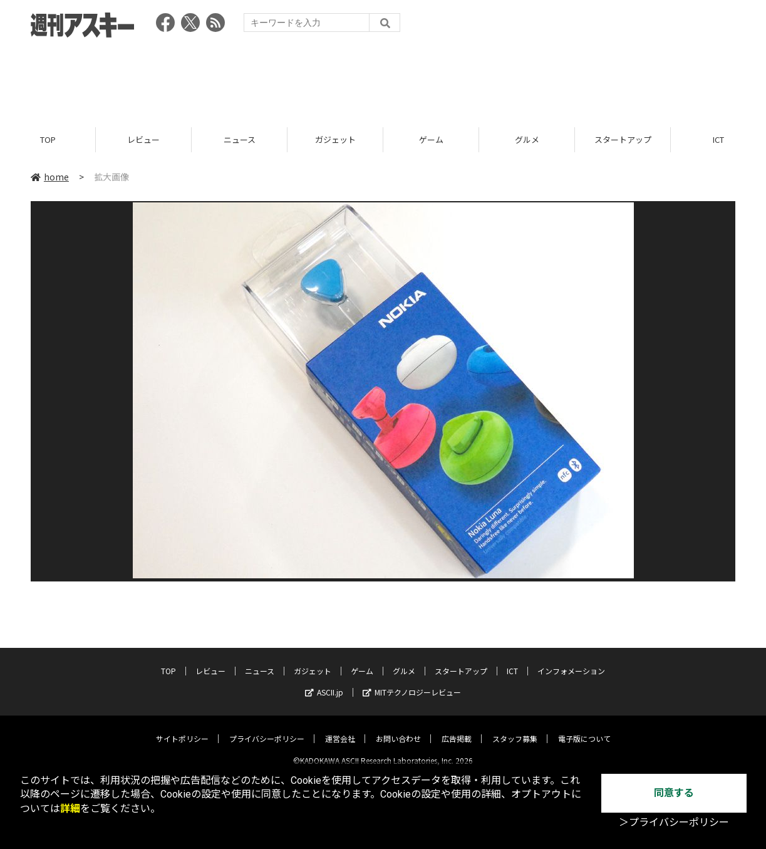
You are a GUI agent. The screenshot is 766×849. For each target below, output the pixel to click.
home (50, 176)
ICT (512, 660)
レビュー (143, 139)
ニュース (240, 139)
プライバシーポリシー (266, 728)
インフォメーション (571, 660)
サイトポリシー (182, 728)
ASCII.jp (324, 682)
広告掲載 (457, 728)
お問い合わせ (398, 728)
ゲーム (431, 139)
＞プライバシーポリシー (674, 822)
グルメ (527, 139)
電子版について (584, 728)
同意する (674, 793)
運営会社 (340, 728)
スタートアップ (622, 139)
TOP (48, 139)
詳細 (70, 809)
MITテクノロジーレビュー (412, 682)
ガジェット (335, 139)
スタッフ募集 (514, 728)
